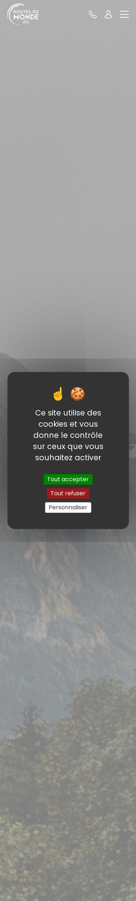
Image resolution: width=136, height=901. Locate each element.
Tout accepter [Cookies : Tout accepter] (68, 479)
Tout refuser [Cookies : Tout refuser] (68, 493)
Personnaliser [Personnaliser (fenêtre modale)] (68, 507)
